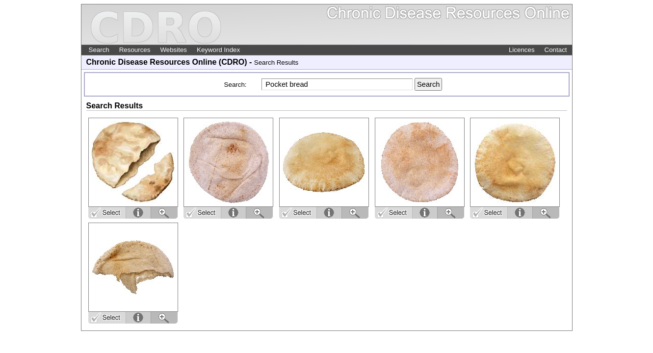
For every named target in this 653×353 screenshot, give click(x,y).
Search (99, 49)
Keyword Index (218, 49)
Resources (135, 49)
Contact (556, 49)
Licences (522, 49)
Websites (173, 49)
